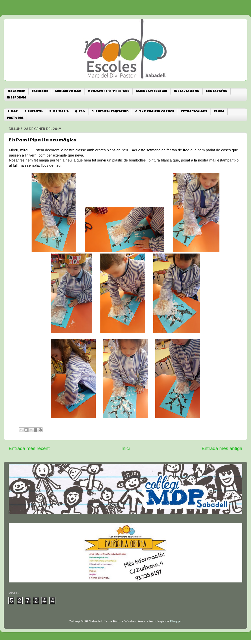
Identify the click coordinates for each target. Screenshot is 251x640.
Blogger (175, 621)
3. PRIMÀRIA (59, 111)
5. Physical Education (110, 111)
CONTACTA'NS (216, 91)
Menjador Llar (68, 91)
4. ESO (80, 111)
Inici (126, 448)
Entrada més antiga (222, 448)
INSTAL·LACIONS (186, 91)
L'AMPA (219, 111)
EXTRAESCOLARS (194, 111)
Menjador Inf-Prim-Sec (108, 91)
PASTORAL (15, 118)
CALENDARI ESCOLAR (151, 91)
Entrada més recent (29, 448)
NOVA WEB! (16, 91)
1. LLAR (13, 111)
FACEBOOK (40, 91)
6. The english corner (154, 111)
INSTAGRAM (16, 97)
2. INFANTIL (34, 111)
